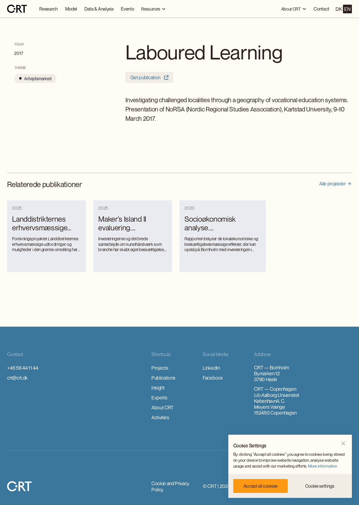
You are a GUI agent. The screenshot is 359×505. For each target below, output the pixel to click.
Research (48, 8)
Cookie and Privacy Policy (170, 486)
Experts (159, 397)
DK (339, 9)
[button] (153, 9)
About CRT (162, 407)
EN (347, 9)
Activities (160, 417)
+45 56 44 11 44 (22, 368)
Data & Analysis (98, 8)
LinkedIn (211, 368)
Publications (163, 378)
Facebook (213, 378)
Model (71, 8)
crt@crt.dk (17, 378)
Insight (158, 388)
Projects (159, 368)
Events (127, 8)
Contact (321, 8)
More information (322, 466)
